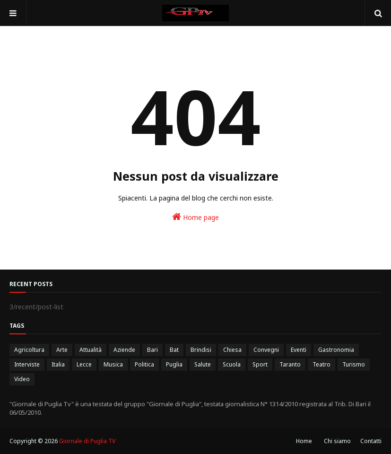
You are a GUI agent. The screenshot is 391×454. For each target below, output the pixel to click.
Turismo (353, 364)
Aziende (124, 350)
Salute (202, 364)
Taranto (290, 364)
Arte (62, 350)
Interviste (27, 364)
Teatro (321, 364)
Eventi (298, 350)
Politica (144, 364)
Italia (58, 364)
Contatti (371, 441)
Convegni (266, 350)
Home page (195, 217)
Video (22, 379)
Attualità (90, 350)
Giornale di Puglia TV (87, 441)
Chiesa (232, 350)
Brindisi (201, 350)
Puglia (174, 364)
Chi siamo (337, 441)
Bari (152, 350)
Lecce (84, 364)
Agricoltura (29, 350)
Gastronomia (336, 350)
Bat (174, 350)
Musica (113, 364)
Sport (260, 364)
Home (304, 441)
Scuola (232, 364)
